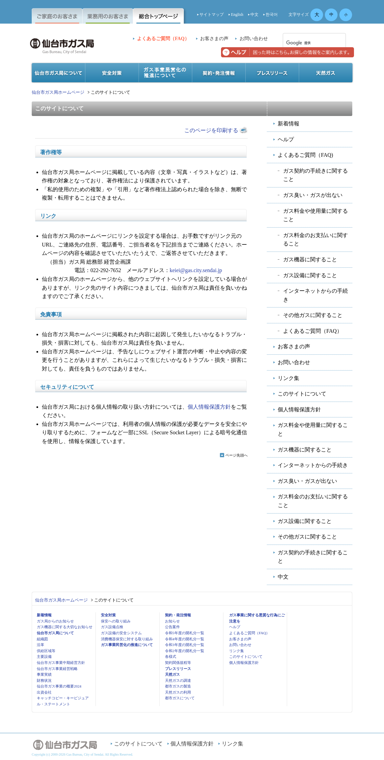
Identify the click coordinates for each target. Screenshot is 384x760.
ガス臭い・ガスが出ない (312, 195)
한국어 (272, 14)
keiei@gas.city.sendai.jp (196, 270)
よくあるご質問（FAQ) (305, 155)
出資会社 (44, 692)
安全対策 (108, 615)
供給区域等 (46, 651)
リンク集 (288, 378)
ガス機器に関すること (310, 259)
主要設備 (44, 656)
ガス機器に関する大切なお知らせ (64, 627)
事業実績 (44, 674)
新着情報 (288, 123)
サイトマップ (211, 14)
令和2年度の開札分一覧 (184, 651)
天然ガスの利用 (178, 692)
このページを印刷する (211, 130)
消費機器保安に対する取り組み (127, 639)
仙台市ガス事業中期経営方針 (61, 663)
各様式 (170, 656)
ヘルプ (286, 139)
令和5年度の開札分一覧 (184, 633)
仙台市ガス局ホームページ (58, 92)
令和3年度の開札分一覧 (184, 645)
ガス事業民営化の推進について (127, 645)
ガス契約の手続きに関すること (315, 175)
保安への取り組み (116, 621)
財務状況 (44, 680)
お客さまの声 (214, 38)
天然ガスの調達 (178, 680)
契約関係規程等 (178, 663)
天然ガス (172, 674)
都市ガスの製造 (178, 686)
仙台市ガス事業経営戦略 (57, 669)
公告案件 (172, 627)
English (237, 14)
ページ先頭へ (236, 455)
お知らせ (172, 621)
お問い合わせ (254, 38)
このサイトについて (302, 394)
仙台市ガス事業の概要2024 (59, 686)
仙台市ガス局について (55, 633)
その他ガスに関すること (312, 315)
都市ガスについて (180, 698)
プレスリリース (178, 669)
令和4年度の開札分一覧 (184, 639)
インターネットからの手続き (315, 295)
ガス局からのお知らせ (55, 621)
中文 (254, 14)
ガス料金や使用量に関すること (315, 215)
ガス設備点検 (112, 627)
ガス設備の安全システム (121, 633)
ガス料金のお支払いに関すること (315, 239)
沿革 (40, 645)
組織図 (42, 639)
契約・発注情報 (178, 615)
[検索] (305, 43)
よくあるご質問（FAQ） (163, 38)
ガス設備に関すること (310, 275)
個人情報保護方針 (209, 407)
